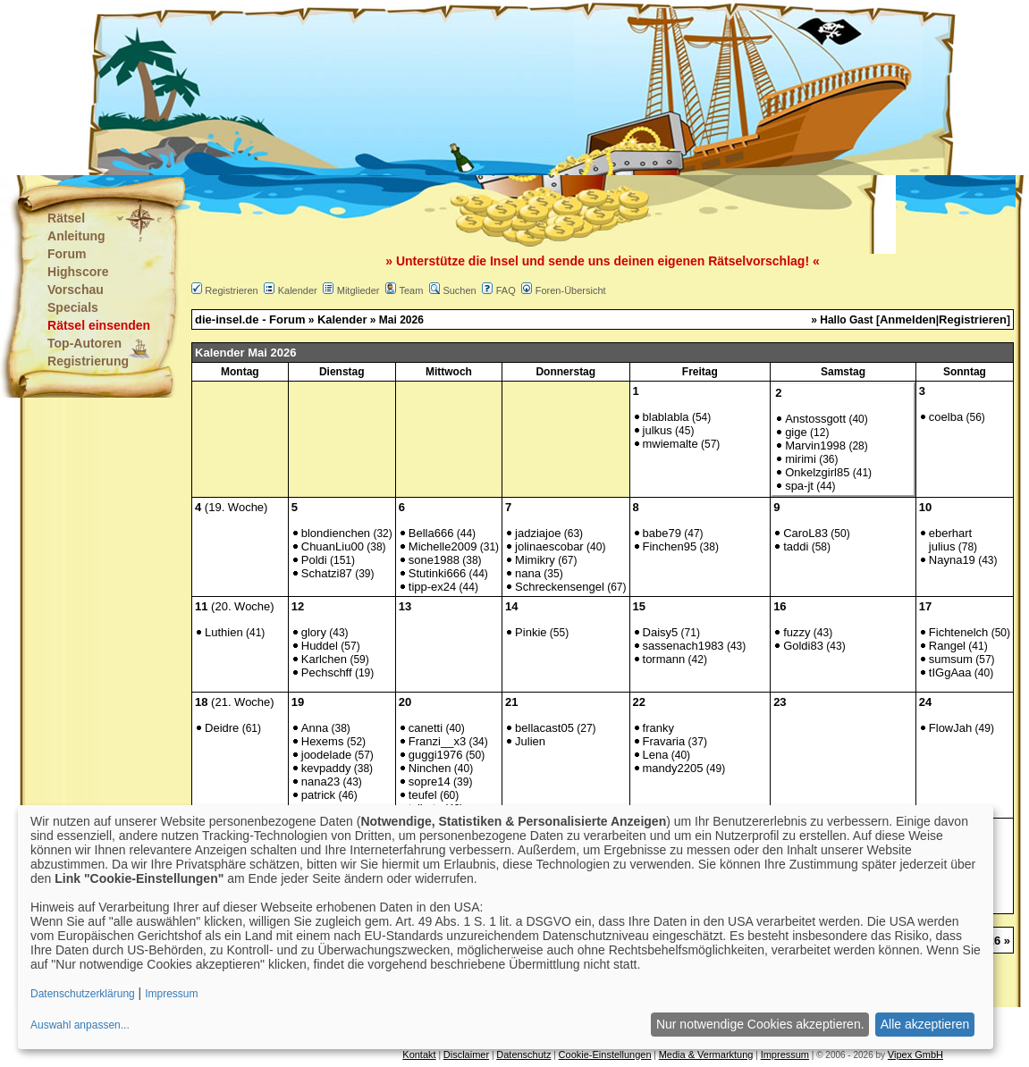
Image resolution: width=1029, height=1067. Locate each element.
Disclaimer (466, 1054)
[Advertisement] (425, 89)
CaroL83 (805, 533)
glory (313, 632)
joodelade (326, 754)
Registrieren (231, 290)
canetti (426, 728)
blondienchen (335, 533)
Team (411, 290)
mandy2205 (673, 768)
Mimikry (535, 560)
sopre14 (430, 781)
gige (796, 432)
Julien (530, 741)
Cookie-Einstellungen (605, 1054)
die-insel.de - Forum (250, 319)
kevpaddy (326, 768)
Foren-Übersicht (571, 290)
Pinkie (530, 632)
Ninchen (430, 768)
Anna (314, 728)
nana (528, 573)
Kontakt (418, 1054)
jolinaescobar (549, 546)
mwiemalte (670, 443)
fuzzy (796, 632)
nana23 (320, 781)
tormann (664, 659)
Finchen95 (670, 546)
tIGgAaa (950, 672)
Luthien (224, 632)
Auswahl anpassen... (80, 1025)
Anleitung (76, 236)
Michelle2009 (443, 546)
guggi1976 (436, 754)
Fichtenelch (958, 632)
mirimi (800, 459)
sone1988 (434, 560)
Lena (656, 754)
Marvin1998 (815, 445)
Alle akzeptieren (925, 1024)
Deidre (222, 728)
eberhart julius (950, 539)
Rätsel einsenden (98, 325)
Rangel (947, 645)
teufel (423, 795)
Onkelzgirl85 (817, 472)
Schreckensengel (559, 586)
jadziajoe (538, 533)
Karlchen (324, 659)
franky (658, 728)
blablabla (666, 417)
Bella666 (431, 533)
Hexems (322, 741)
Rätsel (66, 218)
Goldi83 (803, 645)
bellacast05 (544, 728)
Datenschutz (523, 1054)
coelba (946, 417)
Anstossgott (815, 418)
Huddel (319, 645)
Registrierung (88, 361)
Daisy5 (661, 632)
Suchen (459, 290)
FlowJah (950, 728)
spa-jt (799, 485)
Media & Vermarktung (706, 1054)
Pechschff (326, 672)
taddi (795, 546)
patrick (318, 795)
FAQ (506, 290)
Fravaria (664, 741)
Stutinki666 (437, 573)
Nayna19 (952, 560)
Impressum (785, 1054)
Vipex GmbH (915, 1054)
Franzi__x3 (437, 741)
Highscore (77, 272)
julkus (657, 430)
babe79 (662, 533)
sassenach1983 (683, 645)
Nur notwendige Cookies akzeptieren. (760, 1024)
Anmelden (908, 319)
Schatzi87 (326, 573)
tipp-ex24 (432, 586)
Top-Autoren (84, 343)
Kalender (297, 290)
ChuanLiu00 (332, 546)
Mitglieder (358, 290)
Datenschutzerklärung (82, 993)
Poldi (314, 560)
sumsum (951, 659)
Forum (67, 254)
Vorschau (75, 289)
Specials (72, 307)
